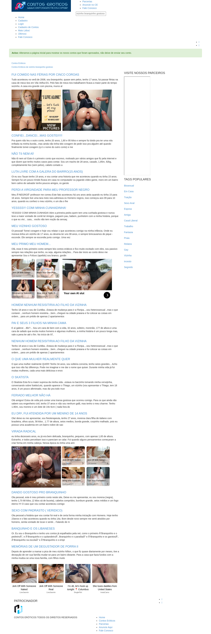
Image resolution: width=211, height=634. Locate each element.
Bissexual (129, 185)
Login (21, 24)
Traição (128, 197)
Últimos (22, 33)
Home (21, 17)
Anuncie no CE (90, 4)
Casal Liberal (130, 220)
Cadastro (23, 20)
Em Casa (129, 191)
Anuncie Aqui (105, 627)
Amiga (127, 214)
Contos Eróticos (19, 63)
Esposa (128, 209)
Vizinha (128, 255)
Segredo (128, 267)
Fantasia (128, 232)
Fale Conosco (89, 8)
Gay (126, 249)
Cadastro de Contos (28, 27)
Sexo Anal (129, 203)
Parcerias (87, 1)
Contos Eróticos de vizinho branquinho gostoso (32, 67)
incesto (127, 261)
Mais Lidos (24, 30)
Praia (126, 238)
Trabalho (128, 226)
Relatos (128, 244)
